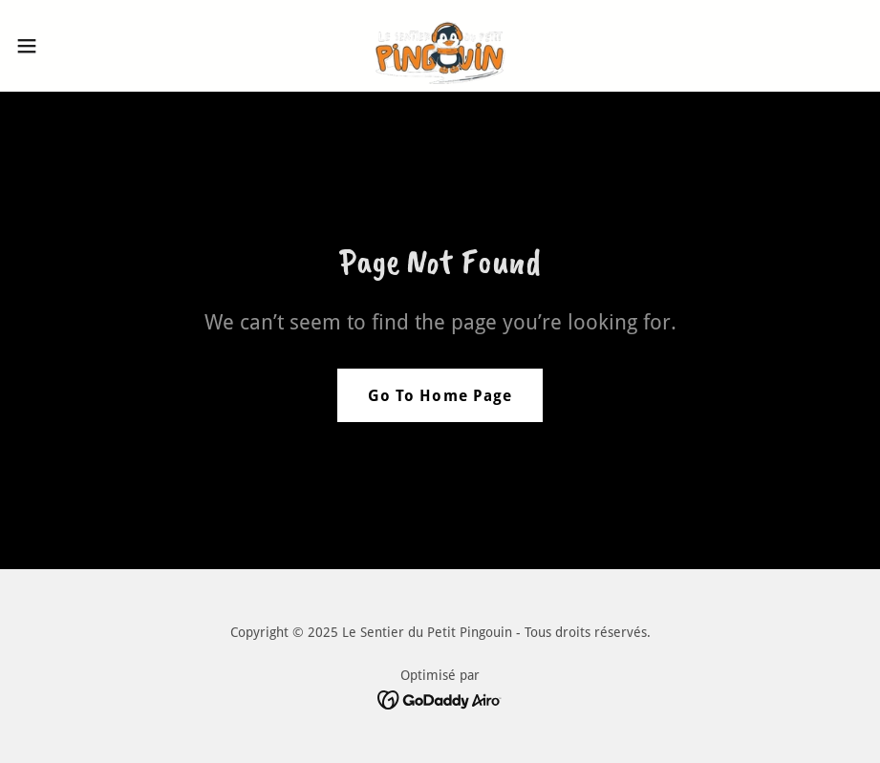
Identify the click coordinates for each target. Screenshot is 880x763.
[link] (440, 46)
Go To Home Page (439, 396)
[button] (73, 46)
